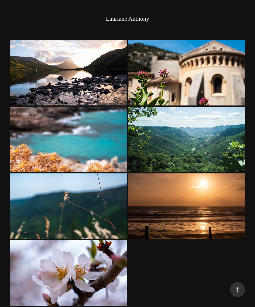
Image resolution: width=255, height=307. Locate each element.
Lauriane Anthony (127, 18)
